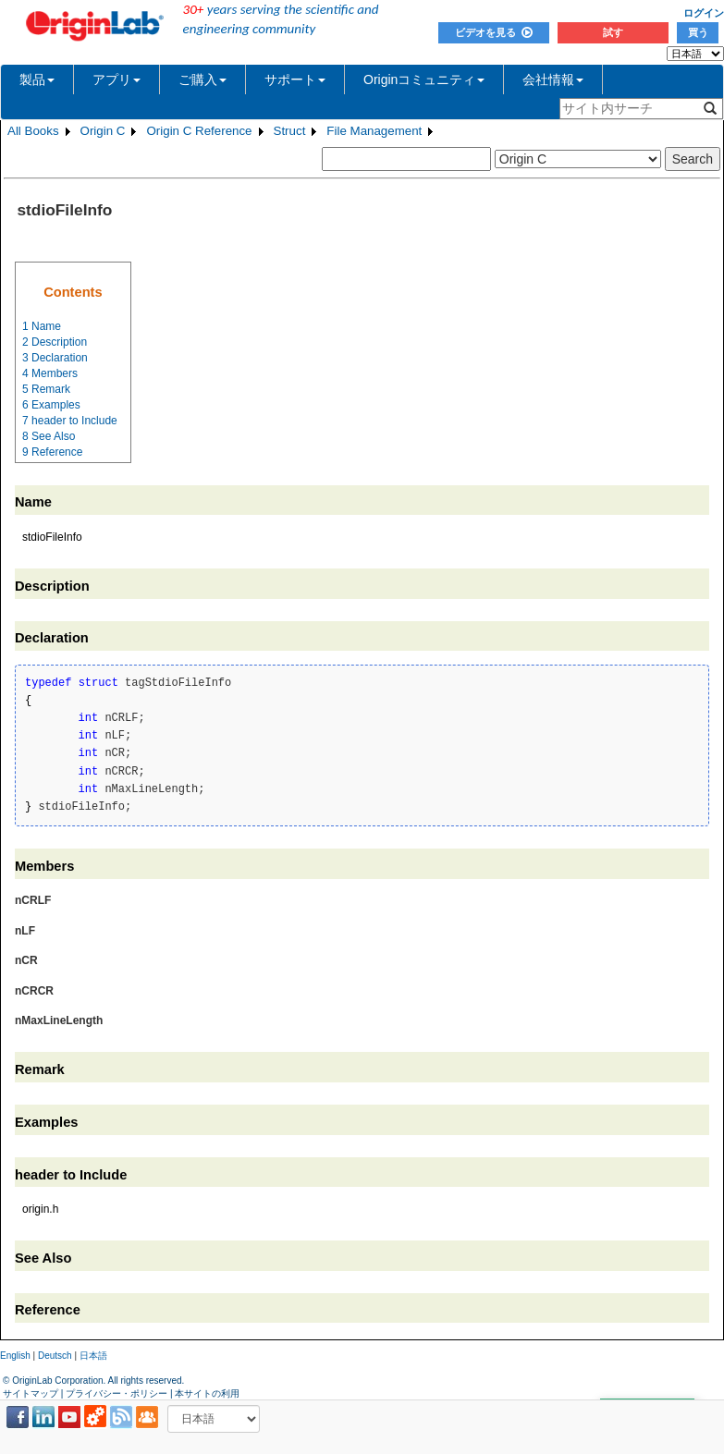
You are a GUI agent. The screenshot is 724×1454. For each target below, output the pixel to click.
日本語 (93, 1355)
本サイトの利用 (207, 1393)
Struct (290, 131)
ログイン (703, 12)
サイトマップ (30, 1393)
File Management (374, 131)
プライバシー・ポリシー (116, 1393)
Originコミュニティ (424, 79)
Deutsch (55, 1355)
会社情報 (552, 79)
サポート (294, 79)
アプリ (116, 79)
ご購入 (202, 79)
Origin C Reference (199, 131)
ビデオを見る (494, 32)
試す (613, 32)
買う (698, 32)
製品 (37, 79)
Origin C (103, 131)
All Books (33, 131)
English (15, 1355)
